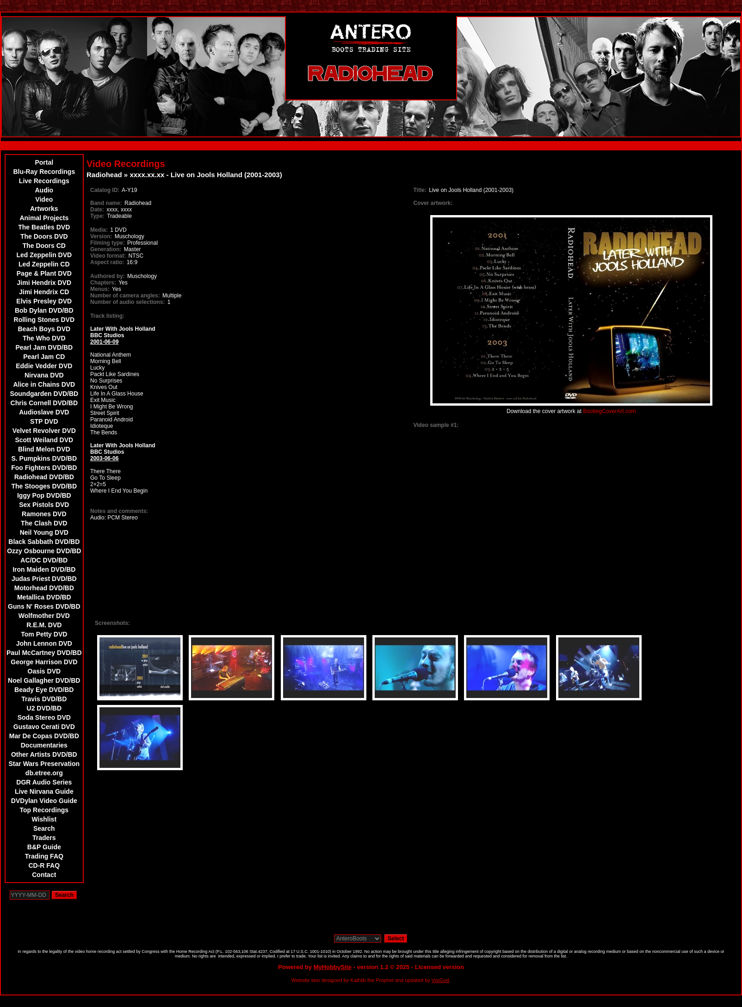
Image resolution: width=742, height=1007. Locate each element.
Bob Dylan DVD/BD (44, 310)
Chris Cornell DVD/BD (44, 403)
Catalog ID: (104, 190)
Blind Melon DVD (44, 449)
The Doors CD (44, 245)
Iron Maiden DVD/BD (43, 569)
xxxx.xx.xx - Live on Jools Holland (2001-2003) (206, 175)
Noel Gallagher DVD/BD (44, 680)
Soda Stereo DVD (44, 717)
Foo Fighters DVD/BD (44, 467)
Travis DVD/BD (44, 699)
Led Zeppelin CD (44, 264)
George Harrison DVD (44, 662)
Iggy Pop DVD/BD (44, 495)
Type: (97, 216)
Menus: (100, 289)
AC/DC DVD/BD (44, 560)
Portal (44, 162)
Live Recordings (44, 181)
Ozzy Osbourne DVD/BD (44, 551)
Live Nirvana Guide (44, 791)
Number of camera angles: (125, 295)
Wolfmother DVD (44, 615)
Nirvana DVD (44, 375)
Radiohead (104, 175)
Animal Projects (43, 218)
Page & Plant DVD (44, 273)
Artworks (44, 208)
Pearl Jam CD (44, 356)
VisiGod (440, 980)
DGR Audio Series (44, 782)
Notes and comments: (119, 511)
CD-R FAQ (44, 865)
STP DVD (44, 421)
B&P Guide (44, 847)
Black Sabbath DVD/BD (44, 541)
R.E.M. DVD (44, 625)
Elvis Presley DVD (44, 301)
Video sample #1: (436, 425)
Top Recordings (44, 810)
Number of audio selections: (127, 302)
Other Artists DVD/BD (44, 754)
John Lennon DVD (44, 643)
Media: (99, 230)
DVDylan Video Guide (44, 800)
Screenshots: (112, 623)
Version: (101, 236)
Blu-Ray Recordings (44, 171)
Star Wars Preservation (44, 763)
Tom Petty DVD (44, 634)
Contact (44, 874)
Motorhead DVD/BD (44, 588)
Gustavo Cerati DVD (44, 726)
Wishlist (44, 819)
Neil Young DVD (44, 532)
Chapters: (103, 282)
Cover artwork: (433, 203)
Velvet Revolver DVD (44, 430)
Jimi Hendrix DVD (44, 282)
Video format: (108, 256)
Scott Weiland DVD (44, 440)
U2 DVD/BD (44, 708)
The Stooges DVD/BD (44, 486)
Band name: (106, 203)
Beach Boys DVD (44, 329)
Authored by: (107, 276)
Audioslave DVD (44, 412)
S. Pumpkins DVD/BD (44, 458)
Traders (44, 837)
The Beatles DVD (44, 227)
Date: (97, 209)
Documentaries (44, 745)
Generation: (105, 249)
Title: (421, 190)
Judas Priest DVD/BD (44, 578)
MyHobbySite (333, 967)
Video (44, 199)
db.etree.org (44, 773)
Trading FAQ (44, 856)
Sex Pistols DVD (44, 504)
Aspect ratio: (107, 262)
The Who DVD (44, 338)
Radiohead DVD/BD (44, 477)
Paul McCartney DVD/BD (44, 652)
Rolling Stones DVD (44, 319)
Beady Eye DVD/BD (44, 689)
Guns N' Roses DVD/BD (44, 606)
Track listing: (107, 316)
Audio (44, 190)
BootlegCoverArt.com (609, 411)
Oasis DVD (44, 671)
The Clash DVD (44, 523)
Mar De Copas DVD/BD (44, 736)
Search (44, 828)
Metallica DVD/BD (44, 597)
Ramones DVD (44, 514)
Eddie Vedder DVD (44, 366)
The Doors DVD (44, 236)
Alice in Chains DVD (44, 384)
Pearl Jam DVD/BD (44, 347)
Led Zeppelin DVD (44, 255)
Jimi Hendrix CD (44, 292)
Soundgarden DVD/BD (44, 393)
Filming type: (107, 243)
